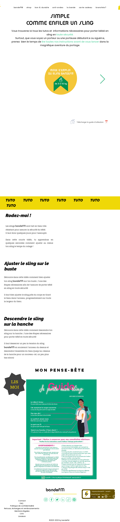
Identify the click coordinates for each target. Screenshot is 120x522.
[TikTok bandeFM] (68, 499)
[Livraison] (22, 516)
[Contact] (22, 500)
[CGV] (22, 513)
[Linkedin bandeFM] (62, 499)
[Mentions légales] (22, 511)
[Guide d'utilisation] (106, 122)
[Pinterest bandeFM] (74, 499)
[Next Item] (103, 79)
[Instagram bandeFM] (45, 499)
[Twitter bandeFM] (57, 499)
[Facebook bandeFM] (51, 499)
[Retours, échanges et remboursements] (21, 508)
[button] (21, 503)
